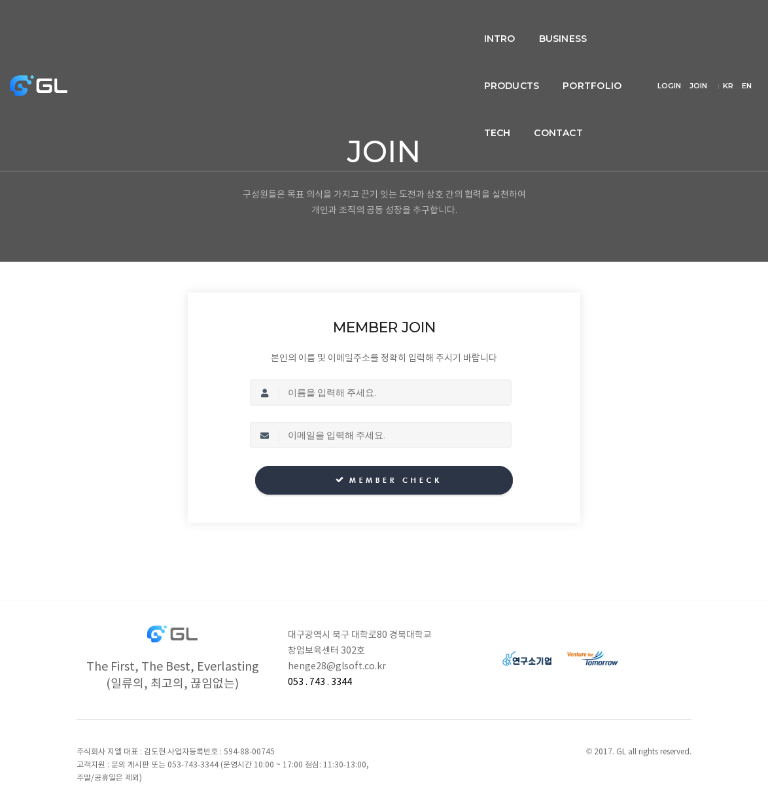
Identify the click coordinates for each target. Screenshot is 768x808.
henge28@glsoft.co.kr (337, 666)
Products (344, 23)
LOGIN (688, 15)
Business (269, 23)
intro (205, 23)
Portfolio (425, 23)
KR (746, 15)
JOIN (717, 15)
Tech (491, 23)
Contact (552, 23)
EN (747, 31)
